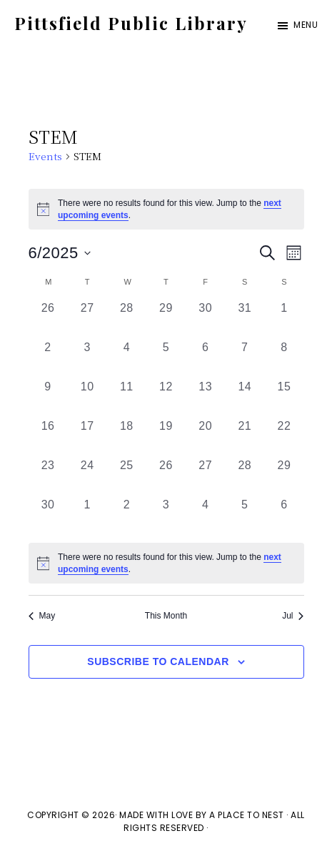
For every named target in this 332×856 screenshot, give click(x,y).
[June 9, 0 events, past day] (48, 398)
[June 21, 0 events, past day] (244, 437)
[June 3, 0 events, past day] (87, 358)
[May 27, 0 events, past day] (87, 319)
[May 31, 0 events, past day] (244, 319)
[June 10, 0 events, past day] (87, 398)
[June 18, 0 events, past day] (126, 437)
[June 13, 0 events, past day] (205, 398)
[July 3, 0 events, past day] (166, 516)
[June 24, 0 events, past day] (87, 476)
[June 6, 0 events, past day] (205, 358)
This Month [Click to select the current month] (166, 616)
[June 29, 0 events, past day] (283, 476)
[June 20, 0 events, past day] (205, 437)
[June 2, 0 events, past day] (48, 358)
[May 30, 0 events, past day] (205, 319)
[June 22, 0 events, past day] (283, 437)
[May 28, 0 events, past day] (126, 319)
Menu (305, 25)
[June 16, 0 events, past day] (48, 437)
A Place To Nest (246, 815)
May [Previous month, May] (42, 616)
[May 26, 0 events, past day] (48, 319)
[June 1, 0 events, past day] (283, 319)
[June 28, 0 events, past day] (244, 476)
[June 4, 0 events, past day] (126, 358)
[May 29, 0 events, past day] (166, 319)
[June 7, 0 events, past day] (244, 358)
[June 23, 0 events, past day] (48, 476)
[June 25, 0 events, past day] (126, 476)
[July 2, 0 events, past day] (126, 516)
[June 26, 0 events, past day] (166, 476)
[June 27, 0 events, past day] (205, 476)
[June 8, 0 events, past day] (283, 358)
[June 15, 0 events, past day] (283, 398)
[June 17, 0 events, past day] (87, 437)
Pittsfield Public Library (131, 22)
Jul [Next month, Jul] (292, 616)
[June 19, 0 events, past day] (166, 437)
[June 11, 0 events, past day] (126, 398)
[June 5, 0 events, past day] (166, 358)
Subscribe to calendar (157, 661)
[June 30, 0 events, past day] (48, 516)
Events (45, 156)
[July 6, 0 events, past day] (283, 516)
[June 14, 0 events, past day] (244, 398)
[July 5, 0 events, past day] (244, 516)
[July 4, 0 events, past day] (205, 516)
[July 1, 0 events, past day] (87, 516)
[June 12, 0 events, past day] (166, 398)
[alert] (166, 563)
